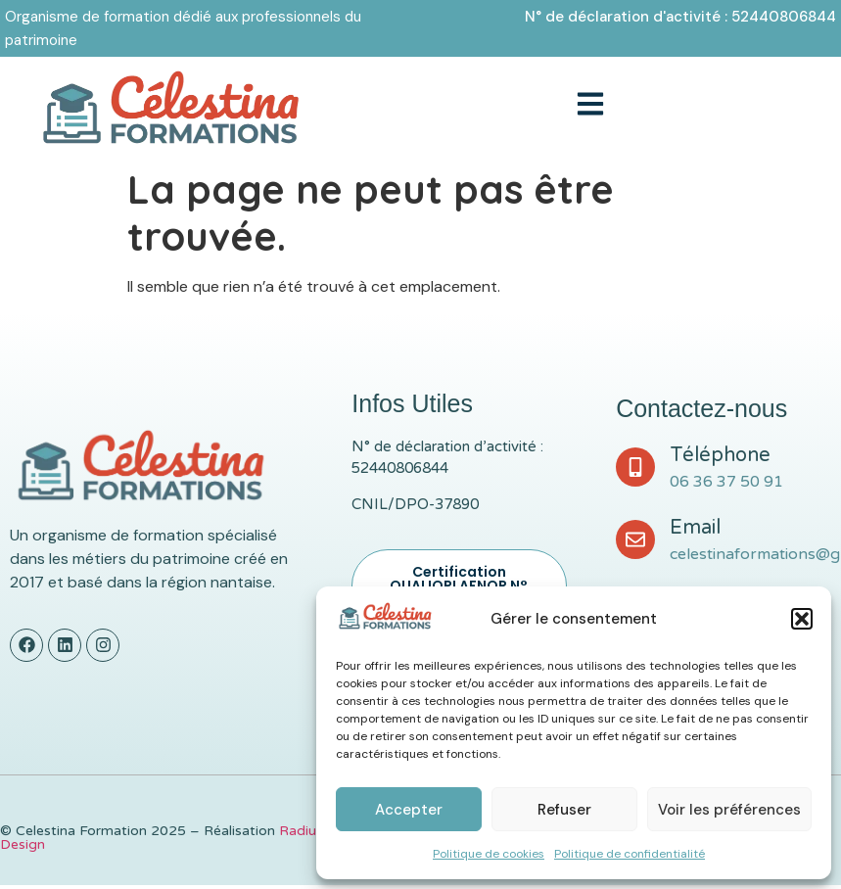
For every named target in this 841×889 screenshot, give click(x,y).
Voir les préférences (729, 809)
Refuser (564, 809)
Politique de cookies (488, 854)
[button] (802, 619)
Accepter (409, 809)
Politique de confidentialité (629, 854)
